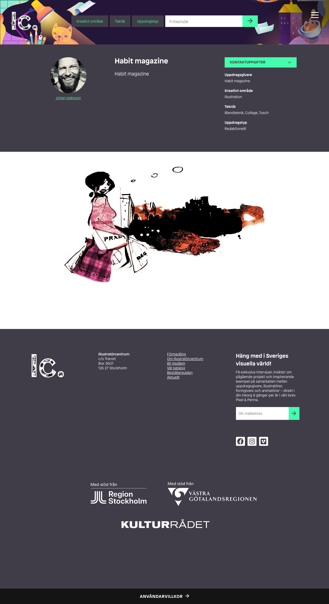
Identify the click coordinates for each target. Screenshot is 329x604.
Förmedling (176, 354)
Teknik (120, 21)
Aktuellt (173, 377)
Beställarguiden (180, 372)
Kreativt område (90, 21)
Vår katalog (176, 368)
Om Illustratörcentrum (185, 358)
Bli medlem (176, 363)
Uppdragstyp (148, 21)
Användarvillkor (161, 596)
